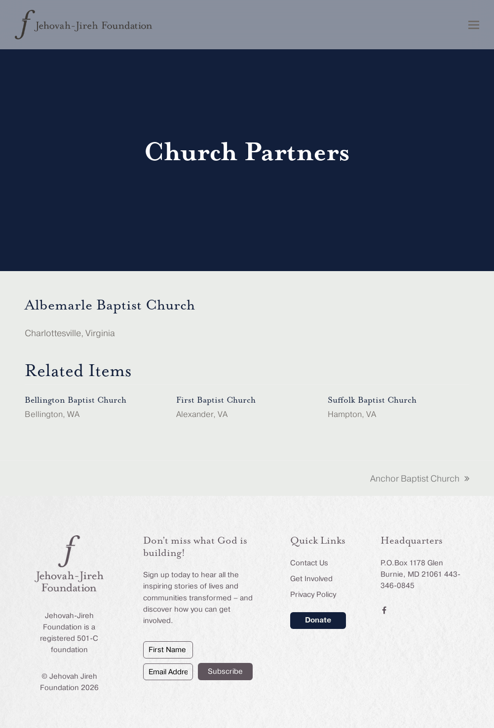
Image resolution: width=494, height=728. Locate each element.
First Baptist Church (216, 400)
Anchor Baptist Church (419, 479)
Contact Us (309, 562)
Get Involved (311, 578)
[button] (473, 25)
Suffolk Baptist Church (372, 400)
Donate (318, 620)
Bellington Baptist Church (75, 400)
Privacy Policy (313, 594)
